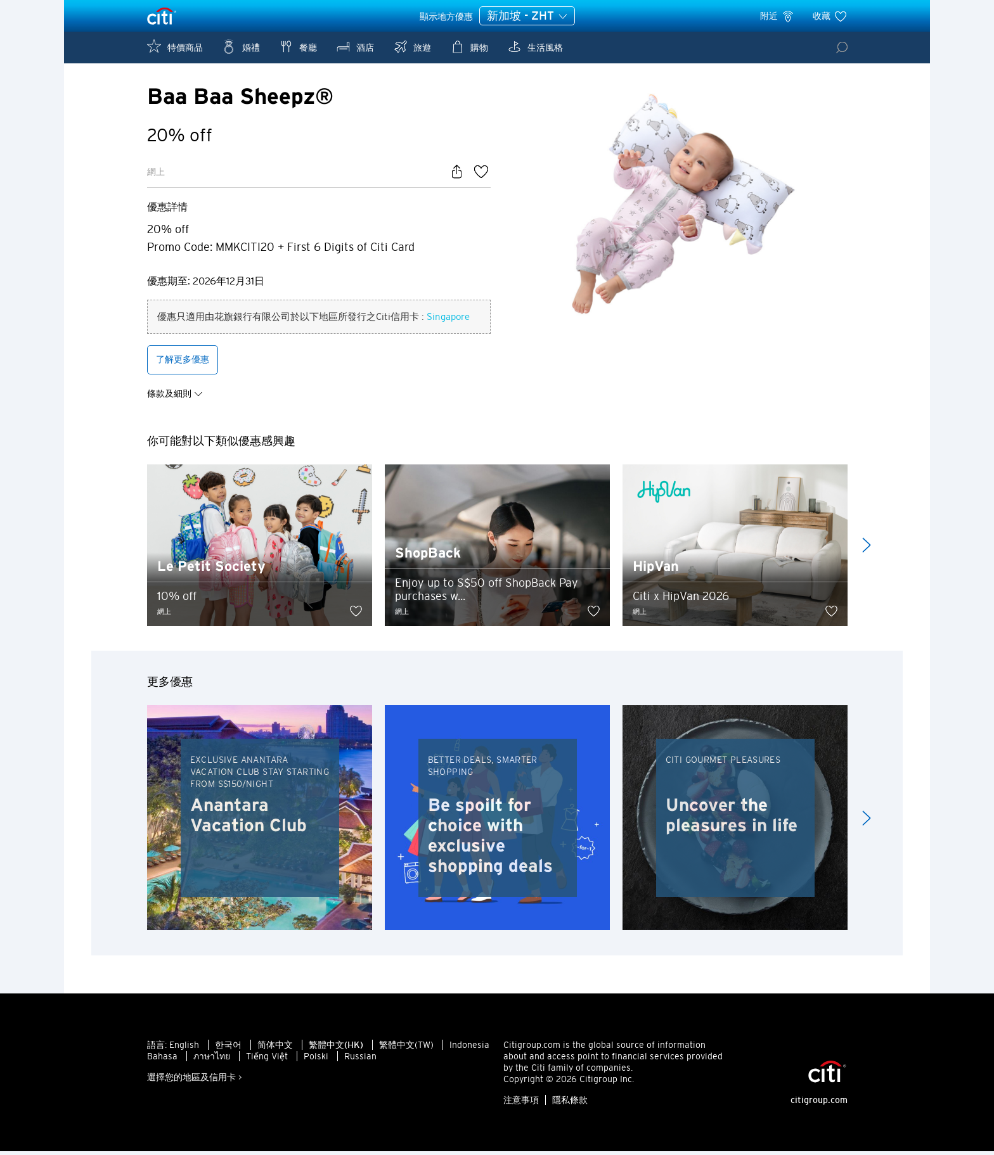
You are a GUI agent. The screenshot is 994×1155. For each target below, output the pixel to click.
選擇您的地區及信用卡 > (194, 1081)
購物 (469, 46)
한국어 (228, 1048)
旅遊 (412, 46)
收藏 (830, 16)
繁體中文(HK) (336, 1048)
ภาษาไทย (211, 1060)
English (184, 1048)
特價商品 (175, 46)
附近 (777, 16)
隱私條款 (570, 1104)
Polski (316, 1060)
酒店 (355, 46)
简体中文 (275, 1048)
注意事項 (521, 1104)
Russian (360, 1060)
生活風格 (535, 46)
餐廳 (298, 46)
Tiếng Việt (267, 1060)
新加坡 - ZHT (527, 16)
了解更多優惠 (182, 362)
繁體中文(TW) (406, 1048)
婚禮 (241, 46)
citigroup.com (819, 1104)
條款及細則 (175, 397)
